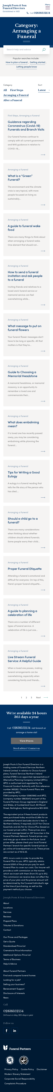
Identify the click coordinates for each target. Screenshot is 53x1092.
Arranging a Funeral (16, 95)
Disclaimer (42, 1069)
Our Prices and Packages (15, 937)
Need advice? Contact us (26, 748)
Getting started (37, 62)
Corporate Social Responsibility (19, 1078)
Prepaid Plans (10, 920)
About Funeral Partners (14, 970)
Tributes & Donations (13, 925)
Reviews (7, 916)
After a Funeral (12, 100)
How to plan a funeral (17, 62)
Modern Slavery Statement (17, 1073)
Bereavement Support (13, 988)
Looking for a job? (12, 979)
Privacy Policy (11, 1069)
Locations (8, 907)
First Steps (16, 90)
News (6, 997)
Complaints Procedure (15, 1083)
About (6, 903)
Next (42, 697)
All (5, 90)
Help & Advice (10, 963)
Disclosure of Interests (14, 993)
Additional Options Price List (17, 954)
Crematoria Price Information (17, 950)
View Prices (26, 741)
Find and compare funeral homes (19, 975)
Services (7, 912)
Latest (44, 90)
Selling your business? (14, 984)
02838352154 (42, 13)
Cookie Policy (27, 1069)
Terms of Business (12, 959)
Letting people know (26, 66)
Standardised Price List (14, 945)
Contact (7, 929)
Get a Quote (9, 941)
